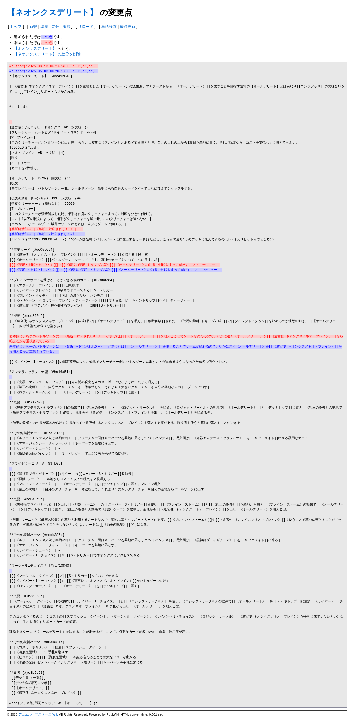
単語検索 (109, 26)
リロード (85, 26)
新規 (33, 26)
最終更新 (127, 26)
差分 (55, 26)
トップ (16, 26)
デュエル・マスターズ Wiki (38, 714)
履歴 (66, 26)
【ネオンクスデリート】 (52, 12)
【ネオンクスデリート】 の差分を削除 (47, 54)
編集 (44, 26)
